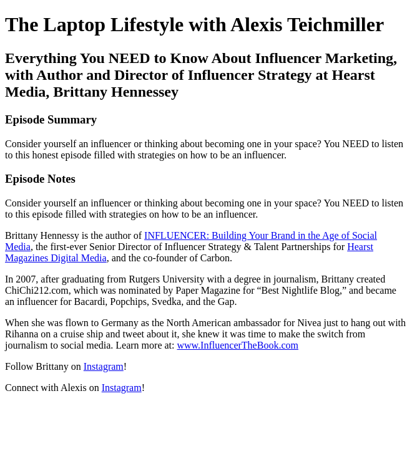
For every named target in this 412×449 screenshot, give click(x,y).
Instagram (104, 366)
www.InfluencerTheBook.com (237, 345)
